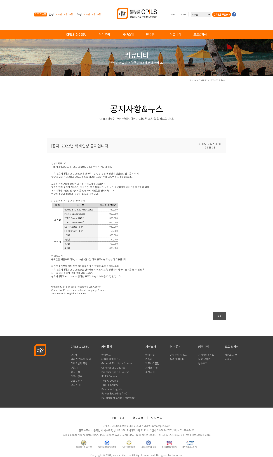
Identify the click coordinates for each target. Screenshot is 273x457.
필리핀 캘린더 (177, 359)
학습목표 (106, 354)
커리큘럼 (104, 34)
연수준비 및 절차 (179, 354)
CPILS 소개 (117, 418)
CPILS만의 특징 (79, 363)
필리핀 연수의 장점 (81, 359)
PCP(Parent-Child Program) (118, 397)
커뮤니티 (175, 34)
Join (183, 14)
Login (172, 14)
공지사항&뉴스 (206, 354)
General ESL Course (113, 367)
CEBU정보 (76, 376)
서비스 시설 (151, 367)
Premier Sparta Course (115, 372)
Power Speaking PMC (114, 393)
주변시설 (150, 372)
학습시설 (150, 354)
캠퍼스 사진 (231, 354)
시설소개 (128, 34)
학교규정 (75, 372)
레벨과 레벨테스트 (111, 359)
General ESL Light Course (116, 363)
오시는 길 (76, 385)
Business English (111, 389)
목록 (219, 316)
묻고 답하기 (204, 359)
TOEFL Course (110, 385)
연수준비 (151, 34)
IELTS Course (109, 376)
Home (193, 80)
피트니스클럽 (152, 363)
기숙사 (148, 359)
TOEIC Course (109, 380)
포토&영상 (200, 34)
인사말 (74, 354)
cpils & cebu (76, 34)
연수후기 (203, 363)
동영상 (228, 359)
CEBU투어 (76, 380)
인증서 (74, 367)
